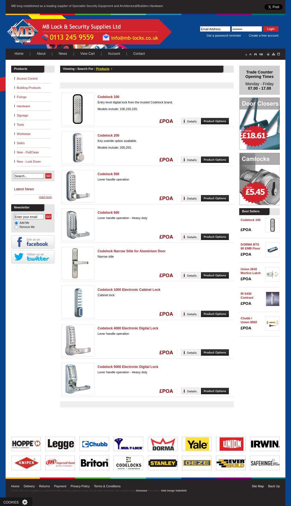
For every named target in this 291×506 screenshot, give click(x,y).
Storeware (141, 490)
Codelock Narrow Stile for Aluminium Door (132, 251)
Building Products (29, 87)
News (63, 54)
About (41, 54)
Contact (139, 54)
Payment (60, 486)
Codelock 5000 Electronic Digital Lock (128, 367)
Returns (44, 486)
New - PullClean (28, 152)
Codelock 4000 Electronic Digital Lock (128, 328)
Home (19, 54)
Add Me (24, 222)
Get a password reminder (223, 35)
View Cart (87, 54)
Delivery (29, 486)
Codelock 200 (108, 135)
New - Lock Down (29, 161)
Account (114, 54)
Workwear (23, 134)
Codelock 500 (108, 174)
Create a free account (263, 35)
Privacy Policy (80, 486)
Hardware (23, 106)
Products (102, 68)
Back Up (274, 486)
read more (45, 197)
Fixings (22, 97)
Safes (21, 143)
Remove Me (27, 227)
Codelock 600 (108, 213)
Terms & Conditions (107, 486)
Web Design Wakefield (174, 490)
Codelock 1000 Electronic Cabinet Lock (129, 290)
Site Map (258, 486)
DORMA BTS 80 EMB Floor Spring (250, 248)
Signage (22, 115)
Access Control (27, 78)
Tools (20, 124)
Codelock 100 (108, 97)
